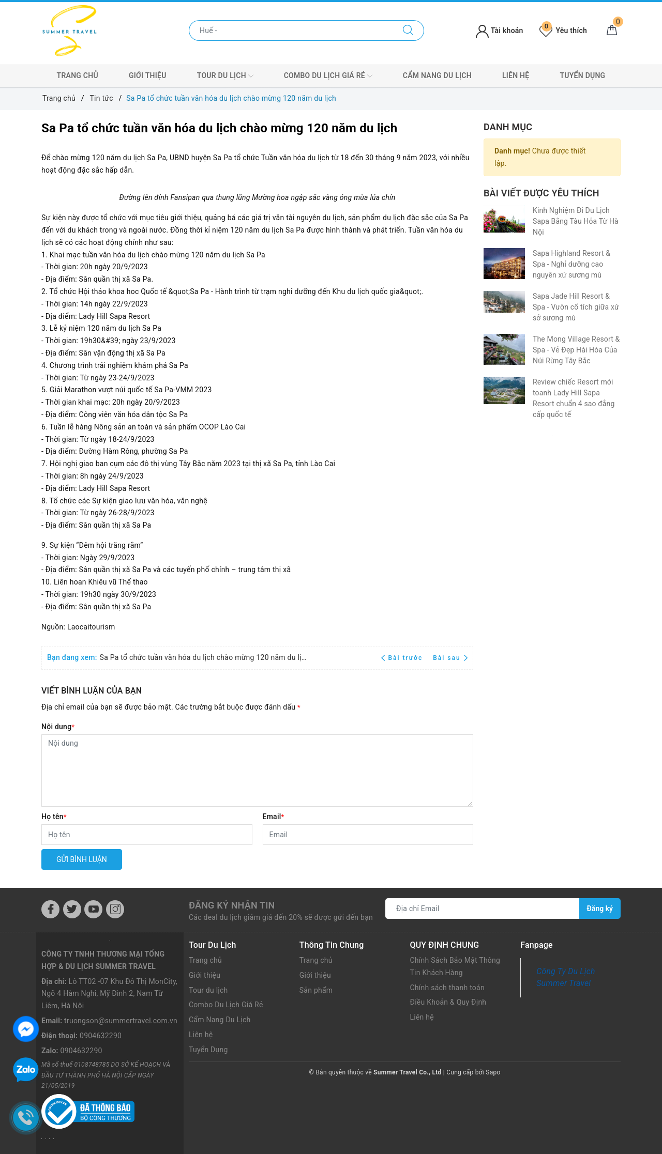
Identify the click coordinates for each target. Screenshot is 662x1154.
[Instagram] (115, 909)
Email (273, 816)
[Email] (368, 834)
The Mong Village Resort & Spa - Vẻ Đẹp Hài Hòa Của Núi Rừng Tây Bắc (576, 350)
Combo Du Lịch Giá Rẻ (328, 76)
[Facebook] (50, 909)
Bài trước (403, 657)
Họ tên (54, 816)
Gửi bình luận (81, 859)
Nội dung (57, 726)
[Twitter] (72, 909)
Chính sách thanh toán (447, 987)
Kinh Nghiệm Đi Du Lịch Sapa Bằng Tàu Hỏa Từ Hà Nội (576, 221)
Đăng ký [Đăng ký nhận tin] (600, 908)
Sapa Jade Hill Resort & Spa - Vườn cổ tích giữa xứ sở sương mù (576, 307)
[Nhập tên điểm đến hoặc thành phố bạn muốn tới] (291, 30)
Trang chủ (77, 75)
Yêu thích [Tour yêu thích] (563, 30)
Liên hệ (515, 75)
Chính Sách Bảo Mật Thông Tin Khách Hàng (455, 966)
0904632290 (101, 1036)
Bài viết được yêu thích (541, 193)
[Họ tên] (146, 834)
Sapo (493, 1072)
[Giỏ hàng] (612, 30)
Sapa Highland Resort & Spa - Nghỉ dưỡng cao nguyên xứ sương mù (571, 264)
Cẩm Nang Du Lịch (437, 75)
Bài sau (450, 657)
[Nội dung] (257, 770)
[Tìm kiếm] (408, 30)
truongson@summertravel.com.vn (120, 1021)
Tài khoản (499, 30)
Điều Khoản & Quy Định (448, 1002)
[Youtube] (93, 909)
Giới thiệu (148, 75)
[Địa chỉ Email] (482, 908)
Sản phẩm (316, 990)
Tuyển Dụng (582, 75)
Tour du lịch (225, 76)
